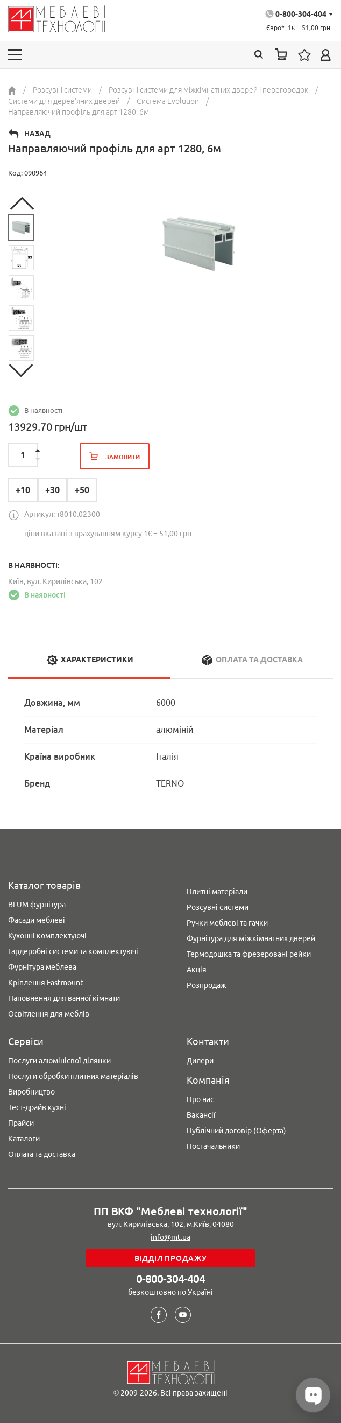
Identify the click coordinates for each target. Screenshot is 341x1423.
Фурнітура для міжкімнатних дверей (251, 938)
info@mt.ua (170, 1237)
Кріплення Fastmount (45, 982)
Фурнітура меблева (42, 967)
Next (21, 370)
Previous (21, 203)
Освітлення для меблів (48, 1014)
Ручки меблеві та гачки (227, 923)
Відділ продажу (170, 1258)
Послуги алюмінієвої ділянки (59, 1060)
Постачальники (213, 1146)
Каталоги (24, 1138)
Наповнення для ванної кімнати (64, 998)
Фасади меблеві (36, 920)
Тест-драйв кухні (37, 1107)
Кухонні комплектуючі (47, 935)
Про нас (200, 1099)
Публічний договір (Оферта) (236, 1130)
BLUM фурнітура (37, 904)
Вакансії (201, 1115)
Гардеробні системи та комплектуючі (73, 951)
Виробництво (31, 1092)
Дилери (200, 1060)
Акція (197, 969)
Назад (37, 133)
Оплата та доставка (41, 1154)
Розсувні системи (217, 907)
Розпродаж (206, 985)
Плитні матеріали (217, 891)
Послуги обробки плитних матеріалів (73, 1076)
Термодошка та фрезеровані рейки (249, 954)
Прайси (21, 1123)
